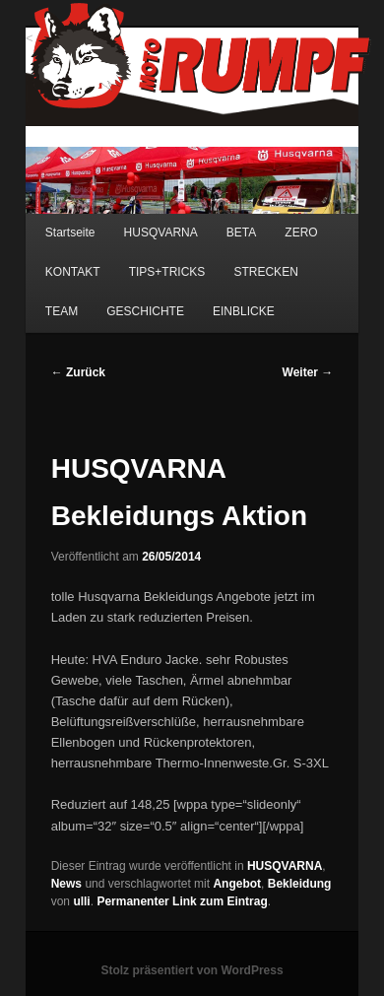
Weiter (308, 372)
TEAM (61, 311)
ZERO (301, 232)
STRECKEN (265, 272)
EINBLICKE (244, 311)
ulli (81, 901)
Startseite (70, 232)
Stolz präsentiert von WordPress (191, 970)
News (66, 884)
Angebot (237, 884)
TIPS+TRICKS (167, 272)
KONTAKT (72, 272)
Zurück (78, 372)
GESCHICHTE (145, 311)
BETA (241, 232)
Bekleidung (300, 884)
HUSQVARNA (161, 232)
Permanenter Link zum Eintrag (181, 901)
